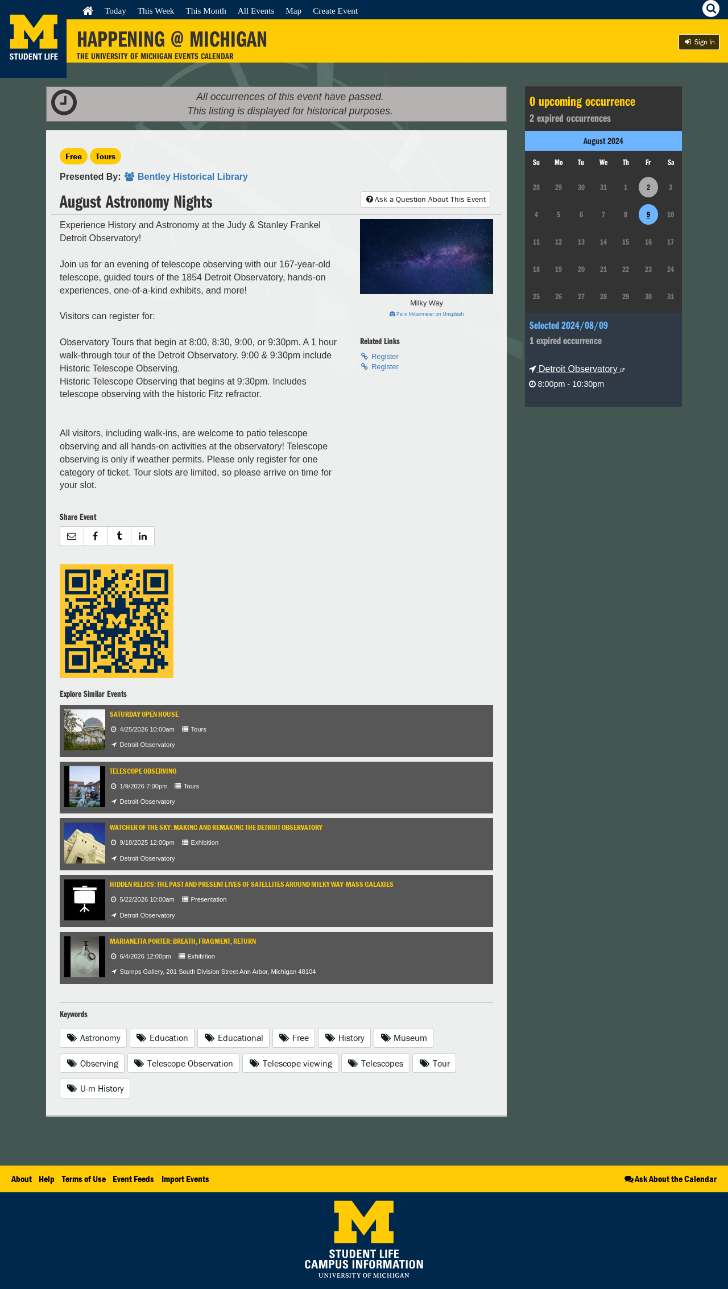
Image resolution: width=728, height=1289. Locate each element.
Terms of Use (84, 1178)
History (344, 1037)
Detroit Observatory (577, 369)
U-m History (95, 1088)
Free (73, 156)
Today (115, 10)
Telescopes (376, 1063)
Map (293, 10)
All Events (256, 10)
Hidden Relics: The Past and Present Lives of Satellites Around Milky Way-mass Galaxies (252, 884)
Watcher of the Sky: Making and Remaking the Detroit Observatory (216, 827)
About (21, 1178)
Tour (434, 1063)
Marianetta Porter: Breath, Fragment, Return (183, 941)
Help (47, 1178)
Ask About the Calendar (670, 1178)
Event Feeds (133, 1178)
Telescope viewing (290, 1063)
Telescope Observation (184, 1063)
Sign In (699, 42)
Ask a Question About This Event (425, 199)
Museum (404, 1037)
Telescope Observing (143, 771)
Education (162, 1037)
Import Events (185, 1178)
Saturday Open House (144, 714)
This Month (205, 10)
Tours (105, 156)
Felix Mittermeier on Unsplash (427, 314)
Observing (92, 1063)
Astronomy (93, 1037)
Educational (233, 1037)
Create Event (335, 10)
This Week (156, 10)
